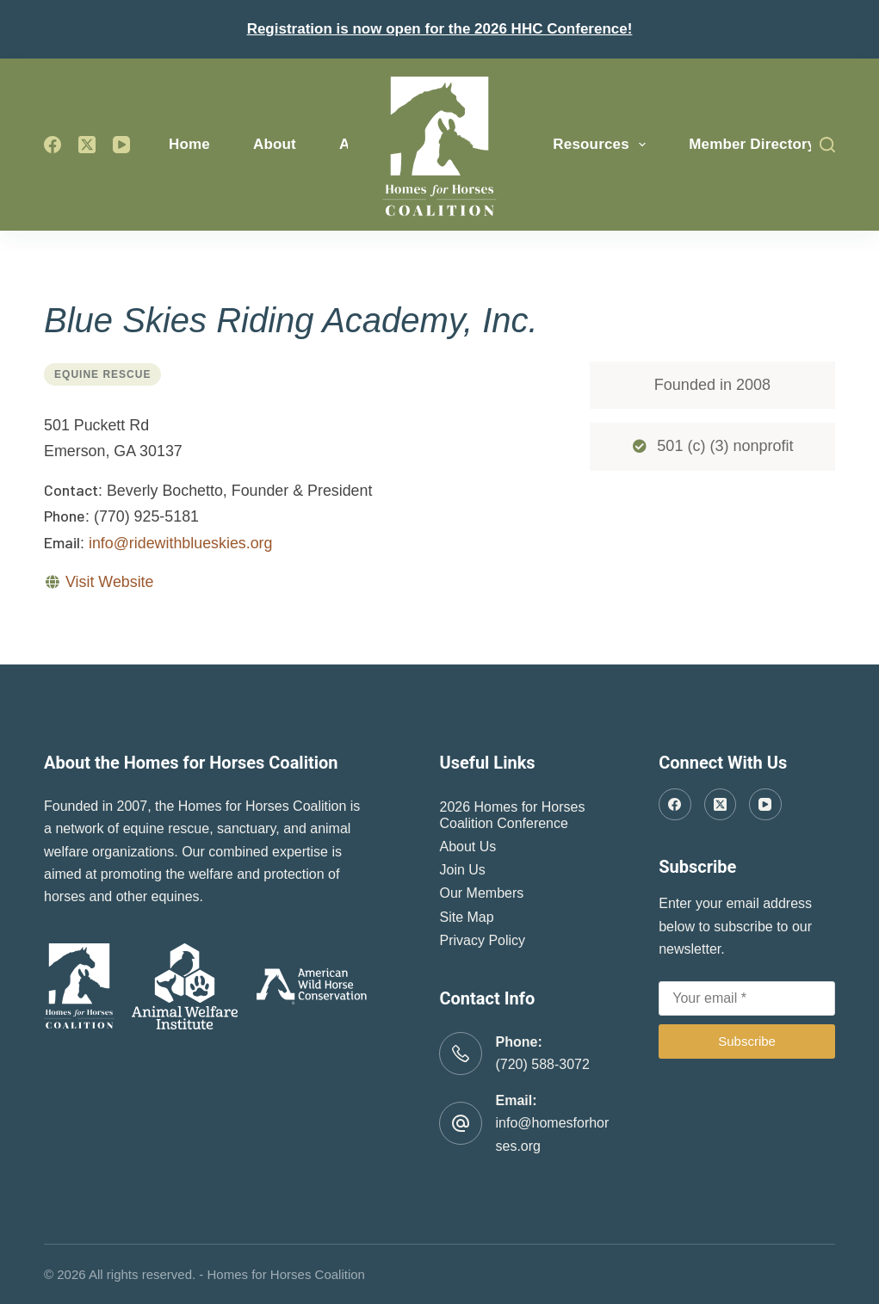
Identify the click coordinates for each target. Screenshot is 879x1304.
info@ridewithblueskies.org (181, 543)
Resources (603, 144)
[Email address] (747, 998)
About (274, 144)
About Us (467, 846)
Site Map (466, 917)
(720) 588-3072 (542, 1064)
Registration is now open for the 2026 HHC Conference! (440, 29)
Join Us (462, 869)
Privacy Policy (482, 940)
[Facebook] (52, 144)
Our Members (481, 893)
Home (189, 144)
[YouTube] (121, 144)
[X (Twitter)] (87, 144)
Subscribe (747, 1041)
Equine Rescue (102, 374)
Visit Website (109, 581)
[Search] (827, 144)
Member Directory (752, 144)
